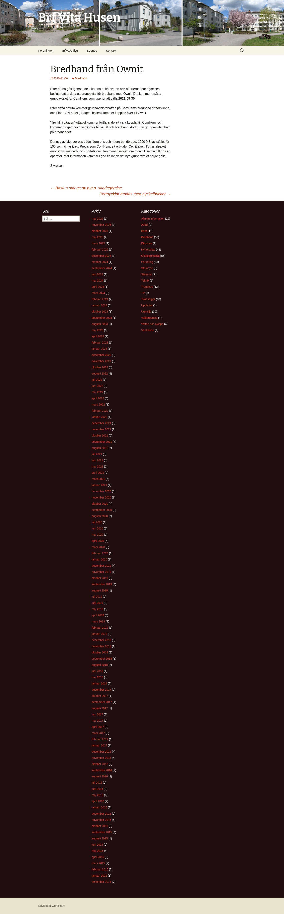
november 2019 (101, 571)
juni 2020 (97, 528)
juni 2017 (97, 714)
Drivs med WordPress (51, 905)
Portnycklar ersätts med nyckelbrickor (135, 194)
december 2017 (101, 689)
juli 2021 (97, 454)
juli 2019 (97, 596)
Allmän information (152, 218)
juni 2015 (97, 844)
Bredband (81, 78)
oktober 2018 (100, 652)
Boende (92, 50)
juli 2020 (97, 522)
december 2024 (101, 255)
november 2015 (101, 819)
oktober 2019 (100, 578)
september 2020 (102, 509)
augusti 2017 (100, 708)
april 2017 (98, 726)
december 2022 (101, 355)
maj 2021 (97, 466)
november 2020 (101, 497)
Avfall (144, 224)
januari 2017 (99, 745)
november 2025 (101, 224)
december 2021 (101, 423)
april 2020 (98, 540)
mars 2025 (98, 243)
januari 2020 (99, 559)
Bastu (144, 231)
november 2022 (101, 361)
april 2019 (98, 615)
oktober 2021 (100, 435)
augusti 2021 (100, 448)
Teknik (145, 280)
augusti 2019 (100, 590)
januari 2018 (99, 683)
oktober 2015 (100, 826)
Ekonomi (146, 243)
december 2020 (101, 491)
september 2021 (102, 441)
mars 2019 (98, 621)
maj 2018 (97, 677)
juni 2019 (97, 602)
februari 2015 (100, 869)
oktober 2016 (100, 764)
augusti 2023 (100, 324)
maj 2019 (97, 609)
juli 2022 (97, 379)
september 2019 (102, 584)
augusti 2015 (100, 838)
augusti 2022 (100, 373)
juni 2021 (97, 460)
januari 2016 (99, 807)
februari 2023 (100, 342)
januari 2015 (99, 875)
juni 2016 (97, 788)
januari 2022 (99, 417)
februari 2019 (100, 627)
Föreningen (45, 50)
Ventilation (147, 330)
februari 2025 (100, 249)
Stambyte (147, 268)
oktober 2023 (100, 311)
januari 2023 (99, 348)
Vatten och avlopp (152, 324)
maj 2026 (97, 218)
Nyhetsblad (148, 249)
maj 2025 (97, 237)
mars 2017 (98, 733)
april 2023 (98, 336)
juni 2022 (97, 386)
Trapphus (147, 286)
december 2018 (101, 640)
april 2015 (98, 857)
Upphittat (146, 305)
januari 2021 (99, 485)
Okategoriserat (150, 255)
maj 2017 (97, 720)
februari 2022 (100, 410)
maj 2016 (97, 795)
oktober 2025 (100, 231)
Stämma (146, 274)
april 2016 (98, 801)
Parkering (147, 262)
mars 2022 (98, 404)
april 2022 (98, 398)
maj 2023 (97, 330)
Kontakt (111, 50)
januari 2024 (99, 305)
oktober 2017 (100, 695)
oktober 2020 (100, 503)
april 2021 (98, 472)
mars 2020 (98, 547)
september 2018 (102, 658)
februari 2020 (100, 553)
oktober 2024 (100, 262)
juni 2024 (97, 274)
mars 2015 (98, 863)
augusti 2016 (100, 776)
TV (143, 293)
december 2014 (101, 881)
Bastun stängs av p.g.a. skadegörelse (86, 188)
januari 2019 (99, 633)
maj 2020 (97, 534)
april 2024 (98, 286)
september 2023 (102, 317)
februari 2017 (100, 739)
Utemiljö (146, 311)
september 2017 (102, 702)
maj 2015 (97, 850)
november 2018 (101, 646)
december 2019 (101, 565)
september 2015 (102, 832)
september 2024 (102, 268)
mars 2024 (98, 293)
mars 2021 (98, 478)
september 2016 (102, 770)
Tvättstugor (148, 299)
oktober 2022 (100, 367)
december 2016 (101, 751)
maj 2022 (97, 392)
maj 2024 (97, 280)
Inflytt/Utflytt (70, 50)
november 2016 (101, 757)
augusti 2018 (100, 664)
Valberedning (149, 317)
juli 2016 (97, 782)
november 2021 (101, 429)
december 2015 (101, 813)
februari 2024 (100, 299)
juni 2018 (97, 671)
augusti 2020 (100, 516)
